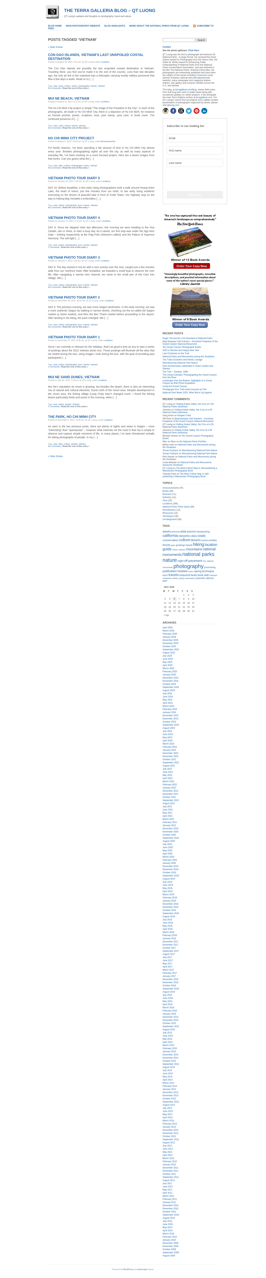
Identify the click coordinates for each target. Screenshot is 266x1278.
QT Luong (167, 468)
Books (166, 491)
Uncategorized (170, 519)
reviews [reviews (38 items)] (182, 571)
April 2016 (168, 1004)
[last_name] (195, 163)
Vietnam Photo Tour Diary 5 (74, 178)
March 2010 (168, 1233)
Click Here (193, 50)
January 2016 (169, 1014)
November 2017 (170, 944)
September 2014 (171, 1064)
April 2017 (168, 966)
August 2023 (169, 728)
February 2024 (170, 709)
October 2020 (169, 835)
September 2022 (171, 762)
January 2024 (169, 712)
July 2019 (167, 882)
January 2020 (169, 863)
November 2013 (170, 1095)
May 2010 (167, 1227)
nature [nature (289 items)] (170, 560)
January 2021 (169, 825)
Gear (165, 500)
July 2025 (167, 656)
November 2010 (170, 1208)
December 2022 (170, 753)
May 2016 (167, 1001)
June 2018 (168, 922)
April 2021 (168, 816)
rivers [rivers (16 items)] (191, 571)
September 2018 (171, 913)
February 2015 (170, 1048)
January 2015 (169, 1051)
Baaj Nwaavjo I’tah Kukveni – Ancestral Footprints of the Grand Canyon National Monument (190, 342)
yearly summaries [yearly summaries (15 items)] (187, 578)
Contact (167, 47)
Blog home (55, 26)
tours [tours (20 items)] (165, 575)
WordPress (128, 1269)
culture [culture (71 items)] (184, 540)
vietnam (101, 86)
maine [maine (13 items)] (174, 549)
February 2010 (170, 1237)
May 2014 (167, 1076)
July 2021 (167, 806)
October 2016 (169, 985)
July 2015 (167, 1032)
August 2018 (169, 916)
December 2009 (170, 1243)
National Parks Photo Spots (176, 506)
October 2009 (169, 1249)
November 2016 (170, 982)
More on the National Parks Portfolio (188, 441)
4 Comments (53, 406)
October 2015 (169, 1023)
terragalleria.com (204, 97)
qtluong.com (173, 105)
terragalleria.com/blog (186, 89)
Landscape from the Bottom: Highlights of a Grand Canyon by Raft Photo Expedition (187, 381)
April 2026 (168, 627)
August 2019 (169, 878)
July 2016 (167, 995)
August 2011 (169, 1180)
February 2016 (170, 1010)
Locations (105, 62)
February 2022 (170, 784)
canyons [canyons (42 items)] (184, 536)
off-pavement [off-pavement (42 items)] (193, 561)
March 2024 (168, 706)
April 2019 (168, 891)
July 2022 (167, 769)
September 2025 (171, 649)
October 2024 (169, 684)
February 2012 (170, 1161)
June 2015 (168, 1036)
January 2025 (169, 674)
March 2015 (168, 1045)
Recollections (169, 510)
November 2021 (170, 794)
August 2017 (169, 954)
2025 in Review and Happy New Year (181, 350)
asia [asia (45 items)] (183, 531)
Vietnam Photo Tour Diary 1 (74, 337)
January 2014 (169, 1089)
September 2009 (171, 1252)
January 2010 (169, 1240)
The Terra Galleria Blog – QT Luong (109, 10)
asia (55, 86)
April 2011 (168, 1193)
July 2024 (167, 693)
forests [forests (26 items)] (166, 544)
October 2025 (169, 646)
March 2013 (168, 1120)
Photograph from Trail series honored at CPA (185, 389)
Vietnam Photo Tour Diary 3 (74, 257)
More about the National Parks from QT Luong (159, 26)
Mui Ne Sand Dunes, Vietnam (73, 377)
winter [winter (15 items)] (175, 578)
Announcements (107, 141)
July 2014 (167, 1070)
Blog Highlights (114, 26)
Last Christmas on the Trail (176, 353)
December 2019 (170, 866)
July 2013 (167, 1108)
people (68, 404)
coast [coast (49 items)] (201, 536)
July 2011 (167, 1183)
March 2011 (168, 1196)
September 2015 (171, 1026)
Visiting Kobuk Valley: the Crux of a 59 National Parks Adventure (187, 411)
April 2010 (168, 1230)
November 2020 (170, 831)
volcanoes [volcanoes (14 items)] (167, 578)
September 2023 (171, 725)
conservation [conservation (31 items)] (170, 540)
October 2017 (169, 948)
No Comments (54, 88)
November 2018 (170, 907)
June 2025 (168, 659)
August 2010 (169, 1218)
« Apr (166, 615)
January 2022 (169, 787)
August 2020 (169, 841)
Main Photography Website (83, 26)
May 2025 (167, 662)
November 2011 (170, 1171)
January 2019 (169, 900)
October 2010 (169, 1211)
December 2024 (170, 678)
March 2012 (168, 1158)
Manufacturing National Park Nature (180, 363)
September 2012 (171, 1139)
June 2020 (168, 847)
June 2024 (168, 696)
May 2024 (167, 699)
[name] (195, 150)
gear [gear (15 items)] (173, 545)
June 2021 (168, 809)
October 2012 (169, 1136)
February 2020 (170, 860)
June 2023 (168, 734)
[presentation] (195, 179)
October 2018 (169, 910)
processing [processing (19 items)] (209, 567)
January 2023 (169, 750)
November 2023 (170, 718)
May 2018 (167, 926)
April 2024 (168, 703)
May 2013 (167, 1114)
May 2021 (167, 813)
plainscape (142, 1269)
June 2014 (168, 1073)
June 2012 (168, 1149)
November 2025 (170, 643)
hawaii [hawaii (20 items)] (189, 545)
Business (167, 494)
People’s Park (184, 415)
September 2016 (171, 988)
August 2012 (169, 1142)
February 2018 (170, 935)
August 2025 (169, 652)
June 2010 (168, 1224)
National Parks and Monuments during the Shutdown (188, 356)
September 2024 (171, 687)
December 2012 (170, 1130)
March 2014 (168, 1083)
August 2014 (169, 1067)
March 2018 (168, 932)
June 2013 (168, 1111)
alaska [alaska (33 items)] (167, 531)
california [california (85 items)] (170, 535)
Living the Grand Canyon (175, 386)
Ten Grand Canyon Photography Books (182, 347)
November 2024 (170, 681)
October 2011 (169, 1174)
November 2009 (170, 1246)
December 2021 (170, 791)
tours (80, 205)
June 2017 (168, 960)
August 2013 (169, 1105)
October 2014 (169, 1061)
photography (84, 86)
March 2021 (168, 819)
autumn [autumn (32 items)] (191, 531)
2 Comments (53, 247)
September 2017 (171, 951)
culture (67, 86)
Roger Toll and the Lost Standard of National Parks (187, 338)
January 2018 (169, 938)
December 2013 (170, 1092)
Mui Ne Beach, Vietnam (68, 98)
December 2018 (170, 904)
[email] (195, 138)
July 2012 (167, 1145)
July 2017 (167, 957)
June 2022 (168, 772)
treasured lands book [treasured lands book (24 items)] (191, 575)
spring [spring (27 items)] (197, 571)
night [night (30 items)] (180, 560)
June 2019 (168, 885)
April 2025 (168, 665)
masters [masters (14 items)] (181, 549)
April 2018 (168, 929)
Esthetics (167, 497)
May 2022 (167, 775)
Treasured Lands (204, 75)
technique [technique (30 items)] (208, 571)
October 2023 (169, 721)
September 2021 (171, 800)
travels (94, 86)
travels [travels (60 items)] (173, 575)
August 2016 (169, 992)
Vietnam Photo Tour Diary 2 (74, 297)
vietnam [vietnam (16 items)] (213, 575)
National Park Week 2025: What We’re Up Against (187, 392)
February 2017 (170, 973)
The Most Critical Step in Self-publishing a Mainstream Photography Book (190, 469)
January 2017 (169, 976)
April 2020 (168, 853)
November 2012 (170, 1133)
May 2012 (167, 1152)
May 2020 (167, 850)
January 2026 (169, 637)
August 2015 (169, 1029)
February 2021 (170, 822)
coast (60, 86)
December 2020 (170, 828)
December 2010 (170, 1205)
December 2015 (170, 1017)
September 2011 (171, 1177)
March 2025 (168, 668)
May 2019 (167, 888)
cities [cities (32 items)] (193, 535)
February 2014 (170, 1086)
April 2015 (168, 1042)
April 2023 (168, 740)
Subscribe (194, 195)
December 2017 (170, 941)
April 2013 (168, 1117)
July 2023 (167, 731)
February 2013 (170, 1123)
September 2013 (171, 1101)
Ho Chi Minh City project (71, 138)
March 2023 (168, 743)
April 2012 (168, 1155)
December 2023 (170, 715)
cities (60, 165)
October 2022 (169, 759)
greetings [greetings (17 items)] (180, 545)
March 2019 (168, 894)
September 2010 (171, 1215)
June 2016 (168, 998)
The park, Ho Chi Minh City (72, 417)
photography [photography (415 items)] (188, 566)
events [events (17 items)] (204, 540)
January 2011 (169, 1202)
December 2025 (170, 640)
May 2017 (167, 963)
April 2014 (168, 1079)
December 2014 (170, 1054)
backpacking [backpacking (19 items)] (203, 531)
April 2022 (168, 778)
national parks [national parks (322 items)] (198, 554)
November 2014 (170, 1058)
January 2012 (169, 1164)
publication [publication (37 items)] (170, 571)
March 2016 (168, 1007)
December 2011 (170, 1167)
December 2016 (170, 979)
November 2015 (170, 1020)
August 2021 (169, 803)
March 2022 (168, 781)
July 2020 (167, 844)
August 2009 (169, 1255)
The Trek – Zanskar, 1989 (175, 371)
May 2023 (167, 737)
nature (74, 86)
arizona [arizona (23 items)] (175, 531)
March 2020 (168, 857)
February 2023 (170, 747)
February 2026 (170, 634)
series (86, 165)
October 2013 (169, 1098)
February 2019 (170, 897)
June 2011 (168, 1186)
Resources (168, 513)
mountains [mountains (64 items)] (194, 549)
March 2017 (168, 970)
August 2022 (169, 765)
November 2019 (170, 869)
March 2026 (168, 630)
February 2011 (170, 1199)
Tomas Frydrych (170, 450)
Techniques (168, 516)
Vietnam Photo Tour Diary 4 (74, 218)
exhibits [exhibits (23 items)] (212, 540)
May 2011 (167, 1189)
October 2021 (169, 797)
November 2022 (170, 756)
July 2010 (167, 1221)
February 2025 (170, 671)
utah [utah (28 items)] (206, 575)
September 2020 (171, 838)
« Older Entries (55, 47)
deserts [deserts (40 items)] (196, 540)
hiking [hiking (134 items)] (198, 544)
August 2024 (169, 690)
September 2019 (171, 875)
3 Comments (53, 367)
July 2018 (167, 919)
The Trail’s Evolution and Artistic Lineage (182, 359)
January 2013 (169, 1127)
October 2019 (169, 872)
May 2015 (167, 1039)
